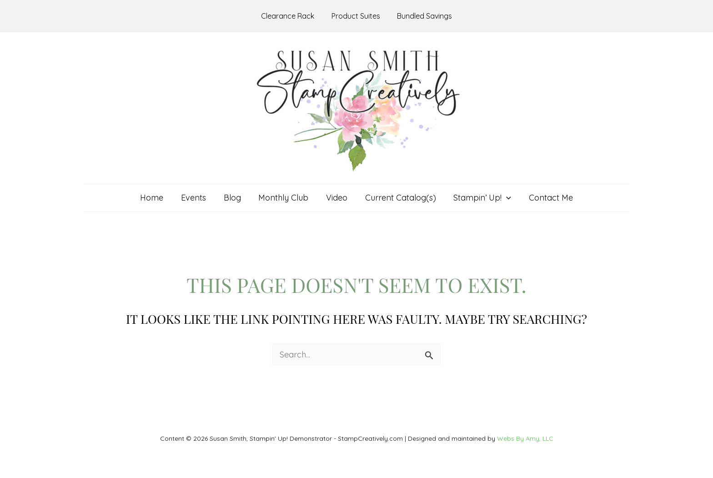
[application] (503, 197)
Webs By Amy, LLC (525, 438)
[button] (479, 197)
